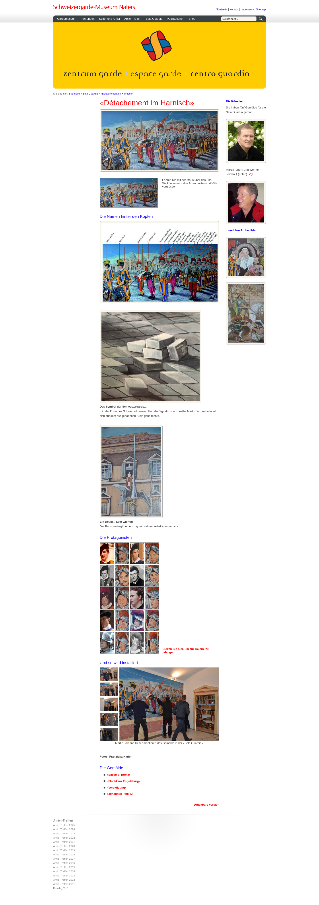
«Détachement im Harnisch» (117, 93)
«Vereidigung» (116, 787)
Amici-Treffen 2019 (64, 850)
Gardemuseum (66, 18)
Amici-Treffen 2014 (64, 871)
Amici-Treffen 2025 (64, 825)
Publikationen (175, 18)
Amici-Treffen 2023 (64, 833)
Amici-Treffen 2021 (64, 841)
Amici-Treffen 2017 (64, 858)
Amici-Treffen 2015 (64, 867)
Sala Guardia (154, 18)
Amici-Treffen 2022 (64, 837)
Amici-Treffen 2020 (64, 846)
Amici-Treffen (132, 18)
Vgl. (251, 174)
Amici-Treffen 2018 (64, 854)
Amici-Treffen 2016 (64, 862)
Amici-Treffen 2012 (64, 879)
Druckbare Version (206, 804)
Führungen (88, 18)
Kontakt (234, 9)
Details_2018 (60, 888)
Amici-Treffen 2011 (64, 883)
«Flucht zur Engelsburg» (123, 781)
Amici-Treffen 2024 (64, 829)
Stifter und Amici (109, 18)
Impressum (247, 9)
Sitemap (261, 9)
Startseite (222, 9)
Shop (192, 18)
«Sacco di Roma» (119, 774)
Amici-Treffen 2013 (64, 875)
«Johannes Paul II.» (120, 793)
